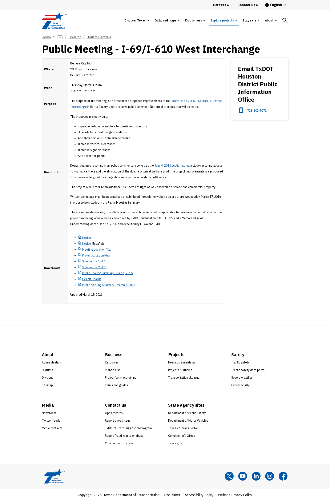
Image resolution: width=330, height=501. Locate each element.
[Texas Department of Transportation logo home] (54, 20)
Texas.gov (175, 443)
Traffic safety (240, 362)
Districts (47, 370)
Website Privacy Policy (235, 495)
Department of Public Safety (187, 413)
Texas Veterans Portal (183, 428)
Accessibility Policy (199, 495)
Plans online (113, 370)
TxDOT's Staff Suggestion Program (128, 428)
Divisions (47, 377)
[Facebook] (283, 476)
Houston (74, 37)
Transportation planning (184, 377)
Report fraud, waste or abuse (124, 436)
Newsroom (49, 413)
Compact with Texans (119, 443)
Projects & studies (180, 370)
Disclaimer (172, 495)
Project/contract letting (121, 377)
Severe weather (241, 377)
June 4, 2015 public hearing (172, 165)
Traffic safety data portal (248, 370)
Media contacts (52, 428)
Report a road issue (117, 420)
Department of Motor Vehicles (188, 420)
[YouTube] (242, 476)
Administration (51, 362)
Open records (114, 413)
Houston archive (98, 37)
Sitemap (47, 385)
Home (46, 37)
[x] (229, 476)
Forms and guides (116, 385)
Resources (112, 362)
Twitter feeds (51, 420)
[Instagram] (269, 476)
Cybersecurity (240, 385)
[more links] (60, 37)
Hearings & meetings (182, 362)
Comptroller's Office (181, 436)
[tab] (136, 20)
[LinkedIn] (256, 476)
